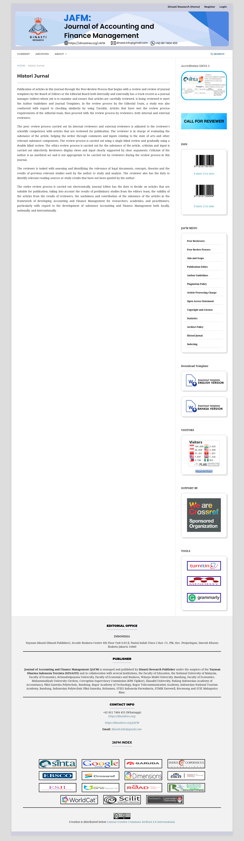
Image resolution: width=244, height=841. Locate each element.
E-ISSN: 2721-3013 (204, 173)
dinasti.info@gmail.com (127, 729)
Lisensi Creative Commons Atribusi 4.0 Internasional (140, 822)
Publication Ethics (197, 266)
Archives (42, 53)
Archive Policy (195, 327)
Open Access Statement (200, 301)
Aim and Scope (195, 258)
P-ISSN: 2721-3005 (204, 206)
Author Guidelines (197, 275)
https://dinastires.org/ (122, 716)
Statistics (192, 318)
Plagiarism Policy (197, 284)
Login (223, 6)
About (60, 53)
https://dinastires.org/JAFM (122, 722)
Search (217, 53)
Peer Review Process (198, 249)
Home (21, 65)
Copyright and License (200, 309)
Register (209, 6)
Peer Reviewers (196, 241)
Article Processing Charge (202, 292)
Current (23, 53)
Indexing (192, 344)
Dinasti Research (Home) (184, 6)
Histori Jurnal (195, 335)
